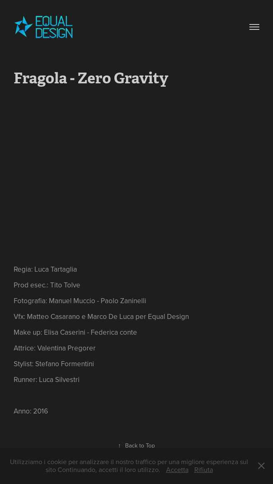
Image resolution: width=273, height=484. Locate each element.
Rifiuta (203, 469)
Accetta (177, 469)
